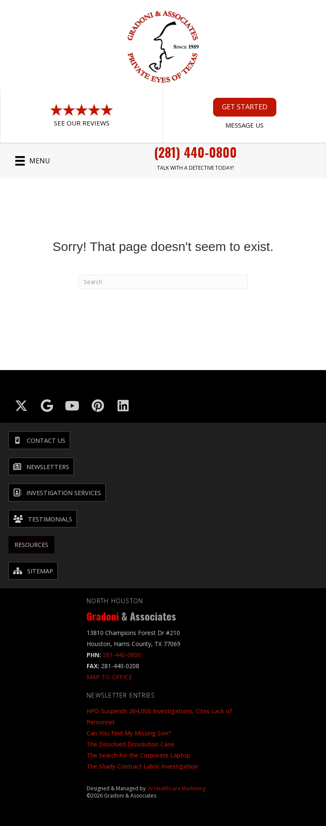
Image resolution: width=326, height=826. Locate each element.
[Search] (163, 282)
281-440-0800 (122, 655)
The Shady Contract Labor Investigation (142, 766)
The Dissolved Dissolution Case (130, 744)
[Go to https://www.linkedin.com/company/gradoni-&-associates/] (123, 406)
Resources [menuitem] (31, 545)
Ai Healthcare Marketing (176, 788)
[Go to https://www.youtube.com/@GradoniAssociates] (72, 406)
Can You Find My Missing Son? (129, 733)
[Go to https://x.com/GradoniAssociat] (21, 406)
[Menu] (32, 160)
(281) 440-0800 (195, 152)
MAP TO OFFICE (109, 677)
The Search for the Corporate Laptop (138, 755)
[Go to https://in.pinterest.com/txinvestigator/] (97, 406)
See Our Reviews (82, 123)
